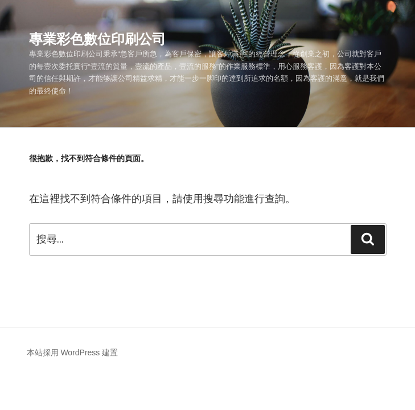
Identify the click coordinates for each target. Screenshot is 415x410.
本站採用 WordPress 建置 (72, 352)
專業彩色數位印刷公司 (97, 39)
